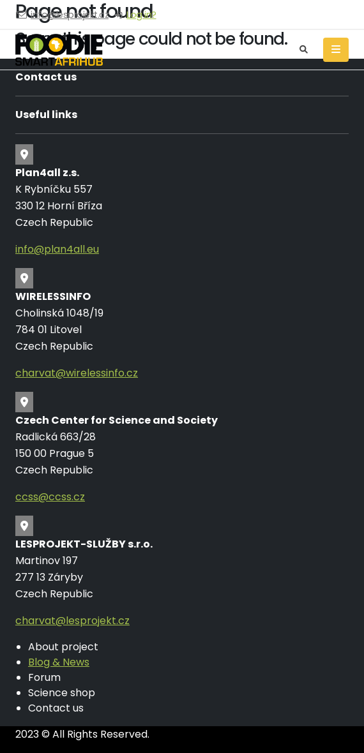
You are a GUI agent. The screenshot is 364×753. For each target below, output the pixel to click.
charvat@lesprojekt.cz (72, 620)
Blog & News (58, 662)
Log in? (141, 14)
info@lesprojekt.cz (70, 14)
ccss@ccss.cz (50, 496)
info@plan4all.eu (57, 249)
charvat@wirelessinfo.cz (76, 373)
